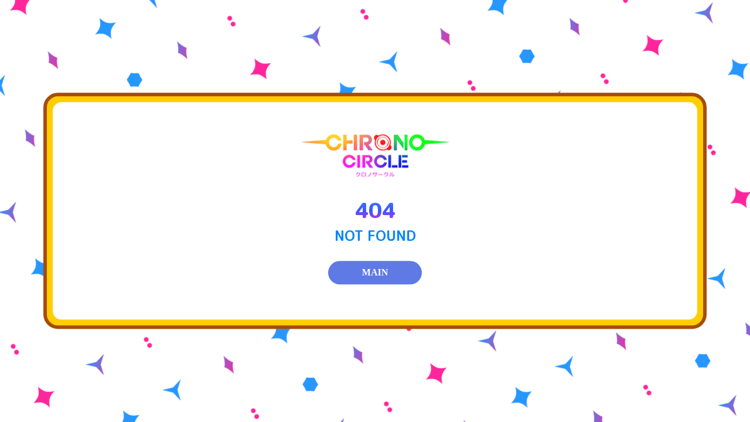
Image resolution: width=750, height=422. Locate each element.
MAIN (375, 273)
